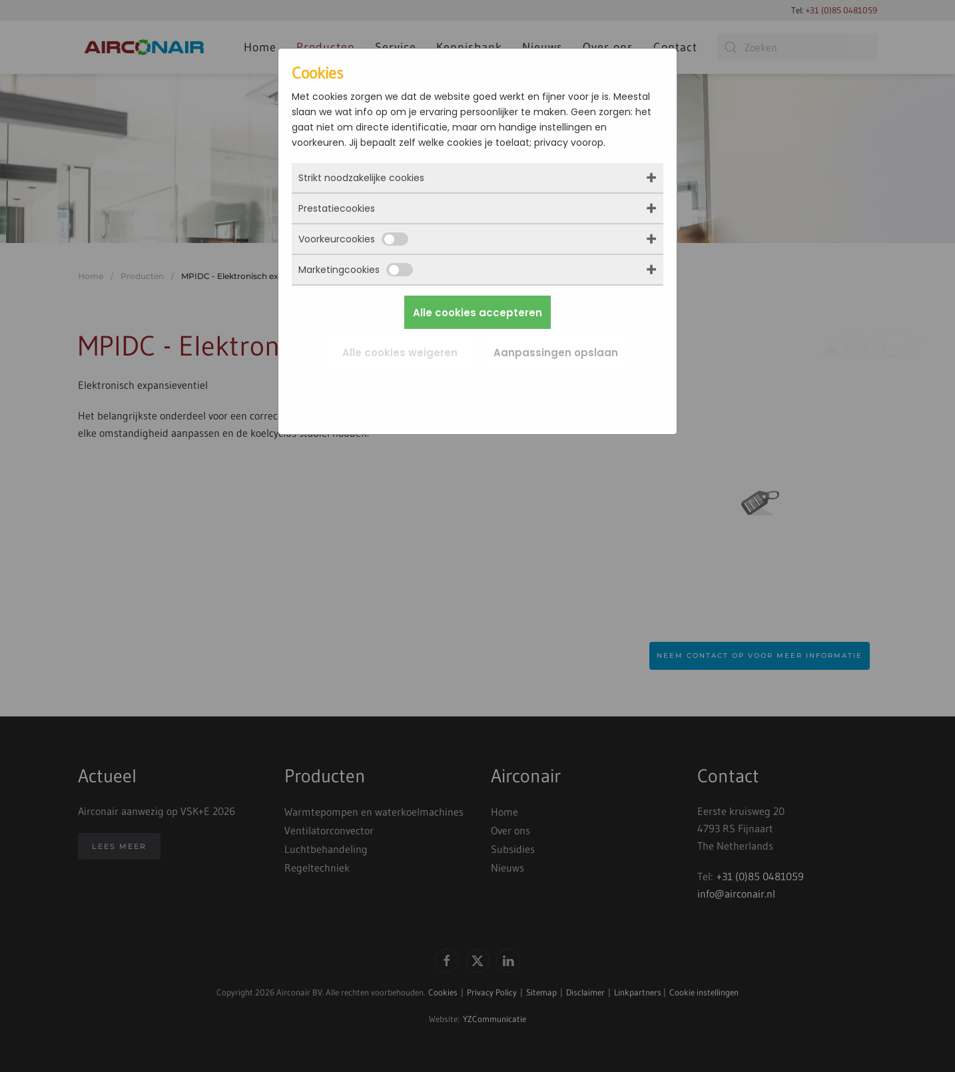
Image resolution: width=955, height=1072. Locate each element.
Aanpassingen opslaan (555, 353)
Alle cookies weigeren (400, 353)
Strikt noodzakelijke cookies (361, 177)
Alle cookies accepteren (477, 313)
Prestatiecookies (336, 208)
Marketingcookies (355, 269)
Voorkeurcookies (353, 239)
